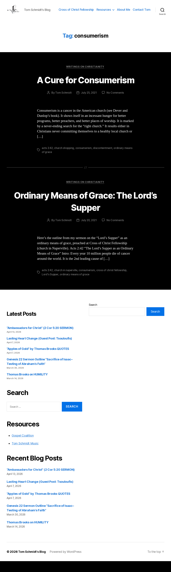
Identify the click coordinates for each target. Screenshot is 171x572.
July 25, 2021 (88, 103)
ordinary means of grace (75, 285)
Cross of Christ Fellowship (96, 12)
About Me (143, 12)
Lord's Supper (50, 285)
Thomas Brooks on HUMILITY (27, 385)
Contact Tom (141, 17)
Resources (124, 12)
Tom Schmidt (63, 103)
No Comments (115, 103)
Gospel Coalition (23, 446)
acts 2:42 (47, 158)
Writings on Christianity (85, 77)
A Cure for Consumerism (85, 90)
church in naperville (66, 281)
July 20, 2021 (88, 231)
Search (93, 315)
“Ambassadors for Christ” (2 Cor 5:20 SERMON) (40, 338)
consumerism (84, 158)
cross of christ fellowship (112, 281)
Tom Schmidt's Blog (32, 562)
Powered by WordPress (67, 562)
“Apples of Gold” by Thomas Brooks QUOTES (38, 359)
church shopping (64, 158)
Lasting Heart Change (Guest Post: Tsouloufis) (39, 349)
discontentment (103, 158)
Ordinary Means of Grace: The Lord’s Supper (85, 211)
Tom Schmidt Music (25, 454)
